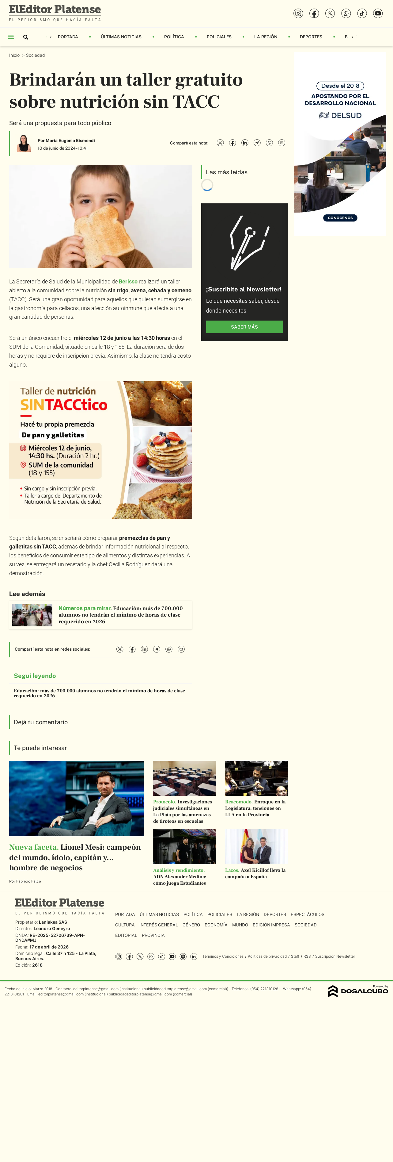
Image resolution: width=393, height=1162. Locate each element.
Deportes (311, 36)
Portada (68, 36)
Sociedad (36, 55)
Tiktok (161, 956)
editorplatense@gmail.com (96, 989)
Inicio (15, 55)
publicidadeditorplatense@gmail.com (175, 989)
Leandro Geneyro (52, 928)
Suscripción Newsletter (335, 956)
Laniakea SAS (53, 922)
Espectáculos (307, 914)
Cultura (125, 924)
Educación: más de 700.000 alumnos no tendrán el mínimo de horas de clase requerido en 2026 (99, 693)
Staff (295, 956)
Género (191, 924)
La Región (265, 36)
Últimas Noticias (121, 36)
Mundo (240, 924)
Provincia (153, 935)
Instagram (118, 956)
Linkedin (193, 956)
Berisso (128, 281)
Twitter (140, 956)
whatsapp (150, 956)
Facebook (129, 956)
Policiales (219, 36)
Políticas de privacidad (267, 956)
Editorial (126, 935)
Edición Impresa (271, 924)
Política (174, 36)
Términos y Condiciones (223, 956)
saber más (244, 326)
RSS (307, 956)
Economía (216, 924)
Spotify (183, 956)
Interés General (158, 924)
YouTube (172, 956)
